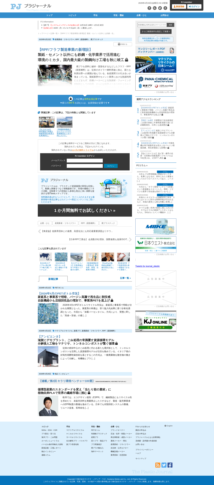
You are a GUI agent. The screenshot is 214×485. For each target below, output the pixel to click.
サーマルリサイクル (74, 437)
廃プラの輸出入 (97, 448)
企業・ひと (141, 15)
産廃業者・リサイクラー (64, 39)
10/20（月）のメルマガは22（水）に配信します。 (68, 28)
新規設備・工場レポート (51, 448)
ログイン (194, 6)
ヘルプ (138, 453)
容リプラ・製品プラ (99, 441)
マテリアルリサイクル (64, 331)
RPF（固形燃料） (82, 39)
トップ (49, 15)
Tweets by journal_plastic (147, 266)
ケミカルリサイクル (74, 434)
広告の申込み (141, 434)
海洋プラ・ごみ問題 (49, 437)
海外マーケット (97, 451)
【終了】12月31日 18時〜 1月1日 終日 (73, 25)
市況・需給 (118, 15)
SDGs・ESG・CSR (49, 430)
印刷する (122, 44)
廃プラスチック (97, 39)
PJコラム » (142, 165)
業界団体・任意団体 (119, 455)
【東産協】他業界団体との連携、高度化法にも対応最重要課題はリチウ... (75, 231)
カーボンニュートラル (50, 441)
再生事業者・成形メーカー (121, 437)
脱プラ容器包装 (72, 444)
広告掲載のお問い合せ (165, 92)
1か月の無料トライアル (82, 150)
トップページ (43, 33)
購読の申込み (141, 430)
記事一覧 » (125, 278)
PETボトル (59, 288)
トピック (72, 15)
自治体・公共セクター (119, 448)
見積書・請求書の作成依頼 (146, 441)
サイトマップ (141, 459)
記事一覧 (54, 33)
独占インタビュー (62, 374)
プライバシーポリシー (144, 450)
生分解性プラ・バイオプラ (77, 441)
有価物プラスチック (99, 434)
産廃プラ (77, 331)
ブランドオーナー (118, 430)
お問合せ (164, 15)
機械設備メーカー (118, 451)
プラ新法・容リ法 (48, 434)
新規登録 (179, 6)
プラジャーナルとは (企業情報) (148, 437)
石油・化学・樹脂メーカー (121, 434)
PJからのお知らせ (143, 427)
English (168, 426)
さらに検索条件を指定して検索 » (156, 31)
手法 (95, 15)
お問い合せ (140, 444)
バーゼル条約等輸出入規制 (52, 444)
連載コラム (45, 455)
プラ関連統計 (96, 444)
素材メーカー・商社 (119, 441)
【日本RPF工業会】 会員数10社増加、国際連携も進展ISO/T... (100, 239)
